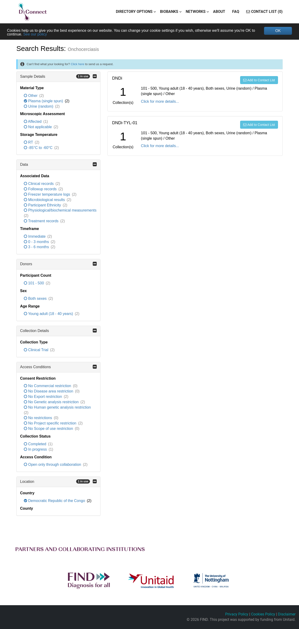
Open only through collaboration (53, 464)
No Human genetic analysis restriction (57, 407)
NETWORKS (196, 11)
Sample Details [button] (58, 76)
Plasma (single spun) (44, 101)
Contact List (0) (264, 11)
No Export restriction (43, 397)
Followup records (41, 189)
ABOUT (219, 11)
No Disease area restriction (49, 391)
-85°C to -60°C (38, 148)
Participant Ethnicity (43, 205)
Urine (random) (39, 106)
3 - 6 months (37, 247)
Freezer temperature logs (47, 194)
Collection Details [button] (58, 330)
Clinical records (39, 184)
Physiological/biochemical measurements (60, 210)
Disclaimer (286, 614)
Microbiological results (45, 200)
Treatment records (42, 221)
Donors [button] (58, 263)
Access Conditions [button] (58, 366)
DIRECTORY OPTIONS (134, 11)
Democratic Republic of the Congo (55, 501)
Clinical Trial (36, 350)
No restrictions (38, 418)
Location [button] (58, 481)
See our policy (35, 34)
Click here (77, 64)
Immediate (35, 236)
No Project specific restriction (50, 423)
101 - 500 (34, 283)
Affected (33, 122)
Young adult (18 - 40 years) (49, 314)
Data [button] (58, 164)
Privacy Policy (236, 614)
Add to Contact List (259, 80)
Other (31, 96)
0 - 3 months (37, 242)
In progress (36, 449)
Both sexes (36, 298)
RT (29, 142)
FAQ (235, 11)
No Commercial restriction (48, 386)
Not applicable (38, 127)
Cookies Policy (263, 614)
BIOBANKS (169, 11)
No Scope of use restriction (49, 429)
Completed (35, 444)
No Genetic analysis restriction (52, 402)
